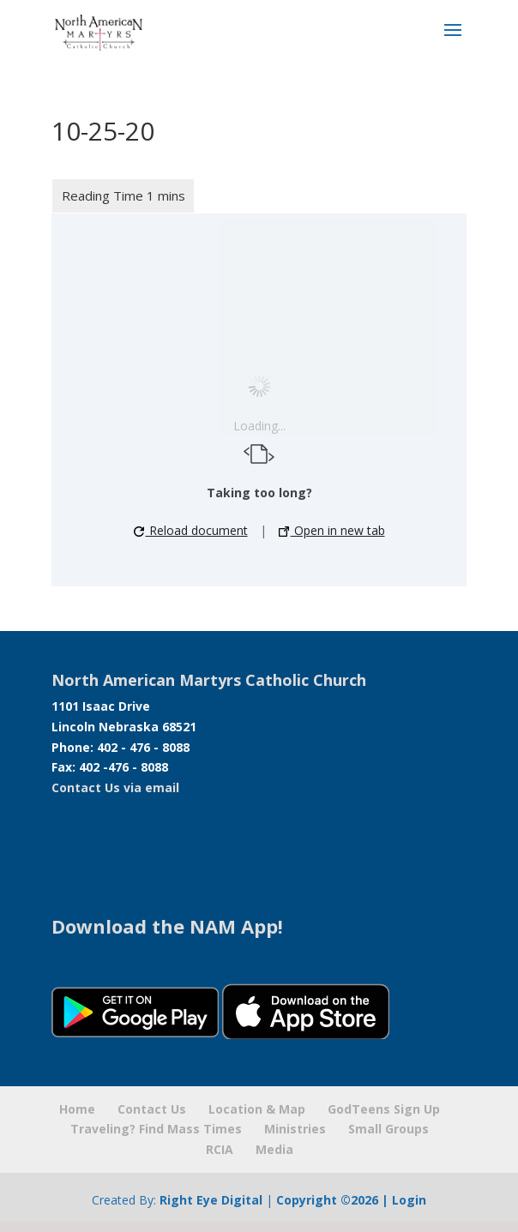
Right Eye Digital (211, 1200)
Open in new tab (332, 530)
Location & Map (256, 1109)
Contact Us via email (115, 787)
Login (409, 1200)
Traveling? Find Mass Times (156, 1129)
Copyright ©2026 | (334, 1200)
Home (77, 1109)
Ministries (295, 1129)
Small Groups (388, 1129)
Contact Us (151, 1109)
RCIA (219, 1149)
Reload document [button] (191, 530)
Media (274, 1149)
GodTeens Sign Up (384, 1109)
